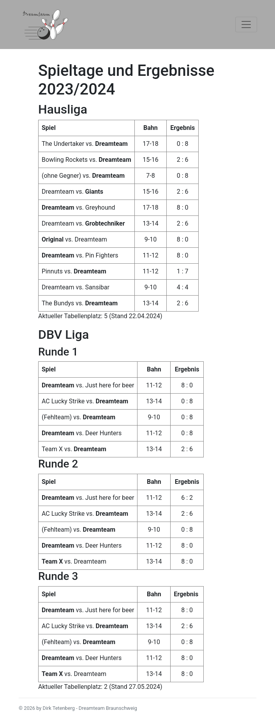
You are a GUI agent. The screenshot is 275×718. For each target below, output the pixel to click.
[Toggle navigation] (246, 24)
